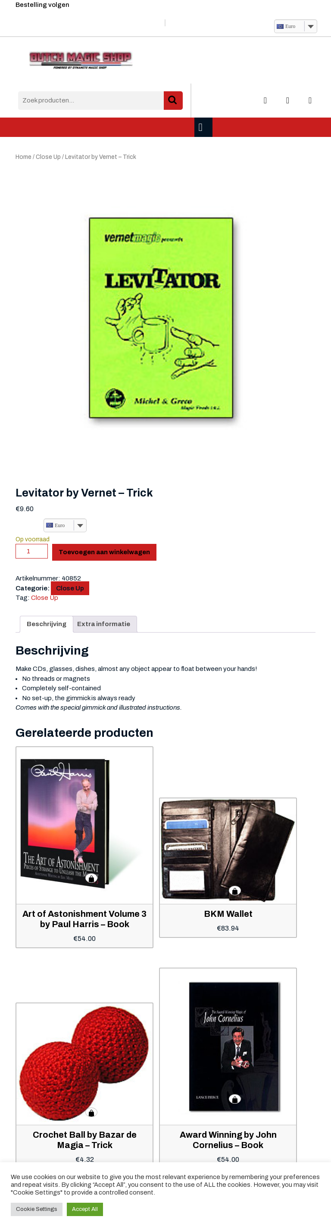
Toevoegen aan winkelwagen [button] (91, 878)
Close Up (48, 157)
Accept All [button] (85, 1209)
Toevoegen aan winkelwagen (104, 552)
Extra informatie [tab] (103, 624)
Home (23, 157)
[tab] (204, 127)
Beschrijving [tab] (46, 624)
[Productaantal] (32, 551)
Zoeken (173, 100)
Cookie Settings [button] (36, 1209)
